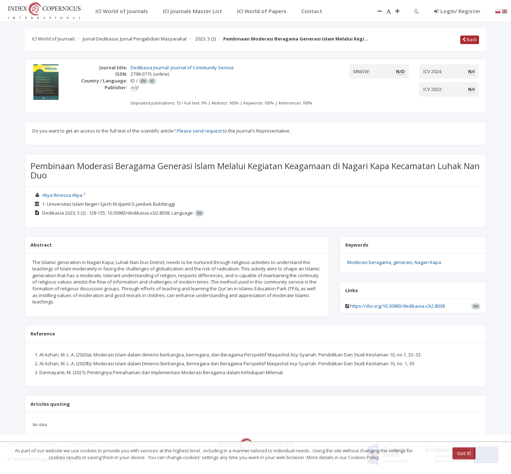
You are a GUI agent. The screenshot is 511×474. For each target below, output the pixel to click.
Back (469, 39)
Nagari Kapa (427, 262)
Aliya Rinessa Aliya (62, 195)
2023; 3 (205, 39)
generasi (402, 262)
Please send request (199, 131)
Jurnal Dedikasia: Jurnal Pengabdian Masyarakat (135, 39)
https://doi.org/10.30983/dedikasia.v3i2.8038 (397, 306)
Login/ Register (457, 11)
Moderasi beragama (369, 262)
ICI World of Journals (53, 39)
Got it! (464, 453)
